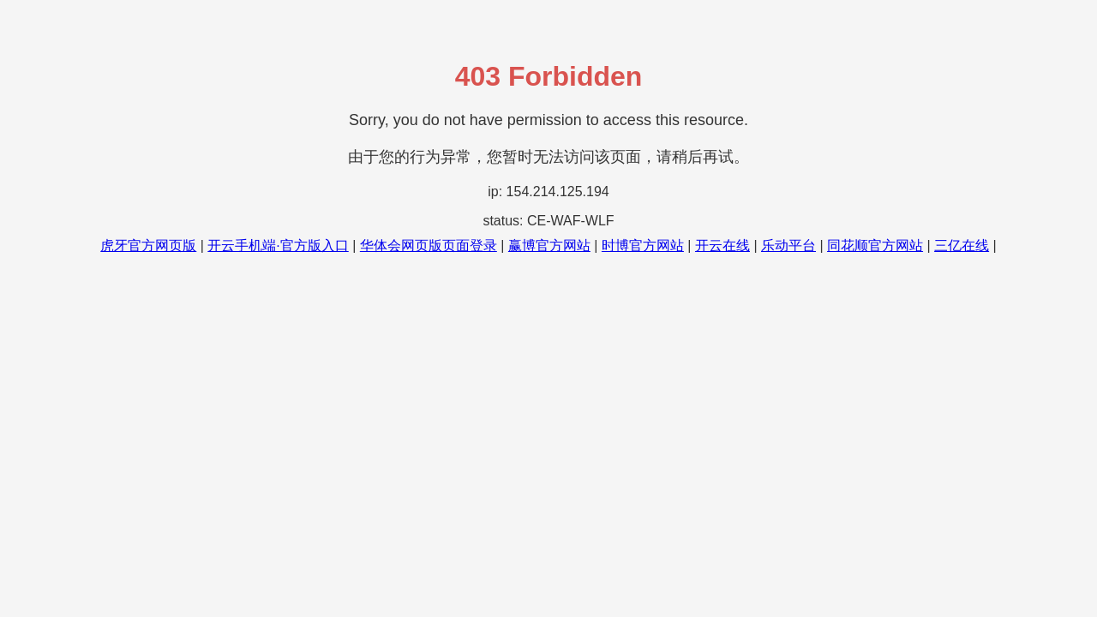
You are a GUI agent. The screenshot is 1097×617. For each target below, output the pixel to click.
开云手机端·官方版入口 (277, 245)
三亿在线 (961, 245)
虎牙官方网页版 (148, 245)
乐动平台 (788, 245)
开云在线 (722, 245)
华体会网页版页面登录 (428, 245)
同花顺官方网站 (875, 245)
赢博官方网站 (549, 245)
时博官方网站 (643, 245)
